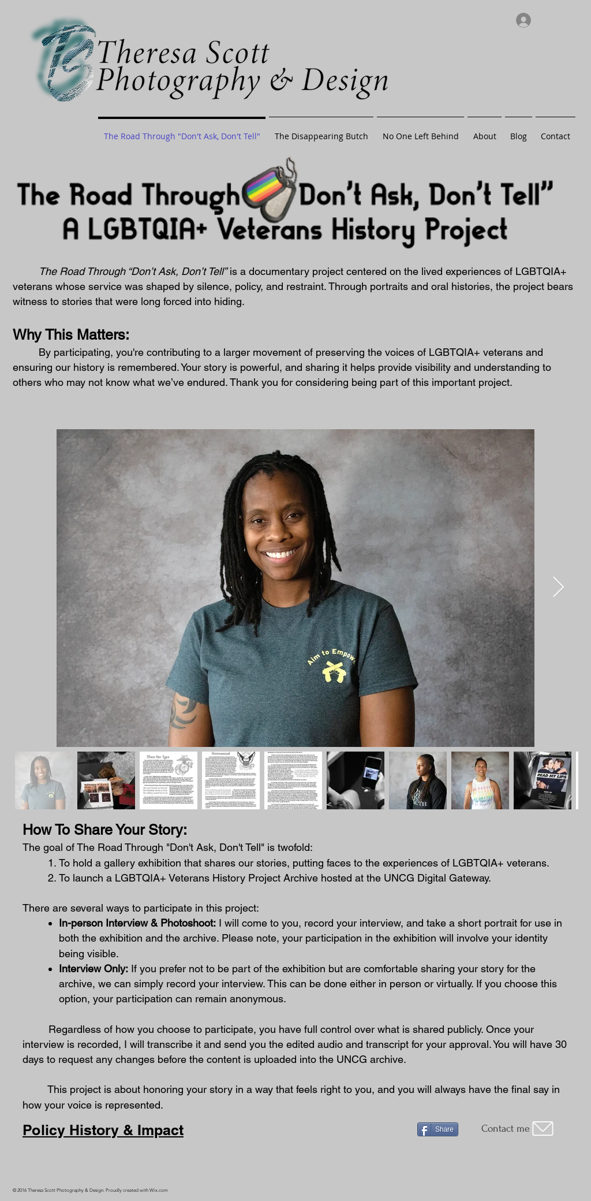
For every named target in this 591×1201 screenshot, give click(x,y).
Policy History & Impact (103, 1130)
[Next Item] (558, 588)
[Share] (437, 1129)
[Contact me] (518, 1128)
